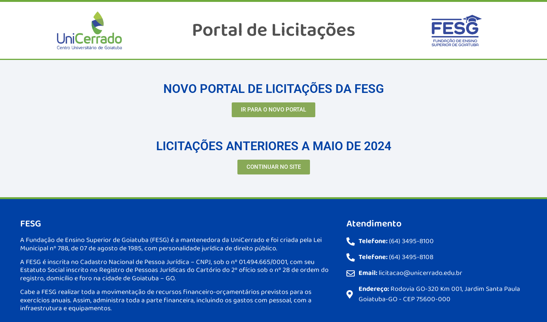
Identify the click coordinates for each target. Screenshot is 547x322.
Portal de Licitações (273, 30)
